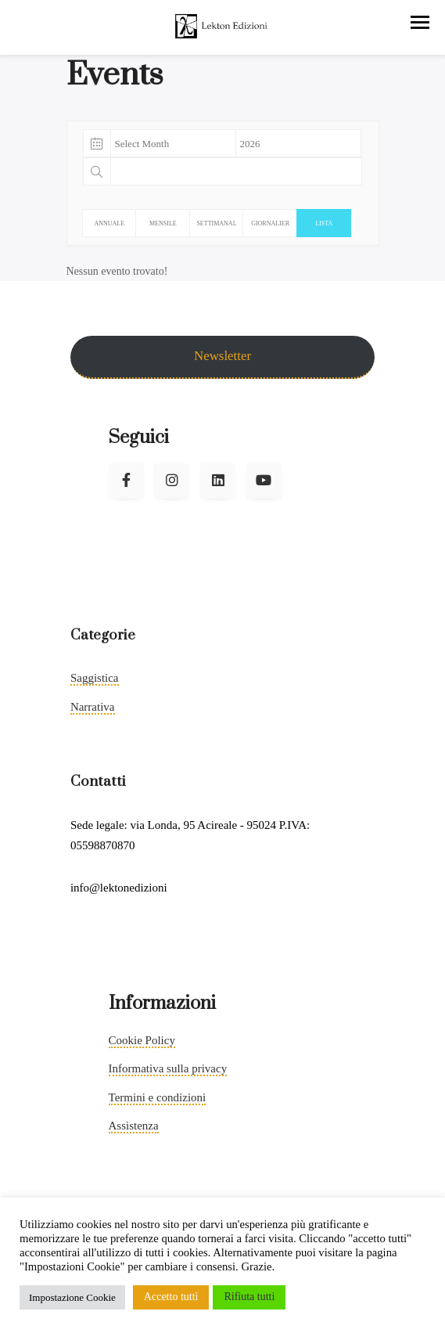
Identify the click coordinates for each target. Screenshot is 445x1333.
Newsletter (222, 355)
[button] (420, 22)
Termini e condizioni (157, 1097)
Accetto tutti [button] (171, 1296)
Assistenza (134, 1125)
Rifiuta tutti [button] (249, 1296)
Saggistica (94, 678)
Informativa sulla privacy (168, 1068)
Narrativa (92, 707)
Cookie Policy (142, 1040)
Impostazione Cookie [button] (72, 1297)
